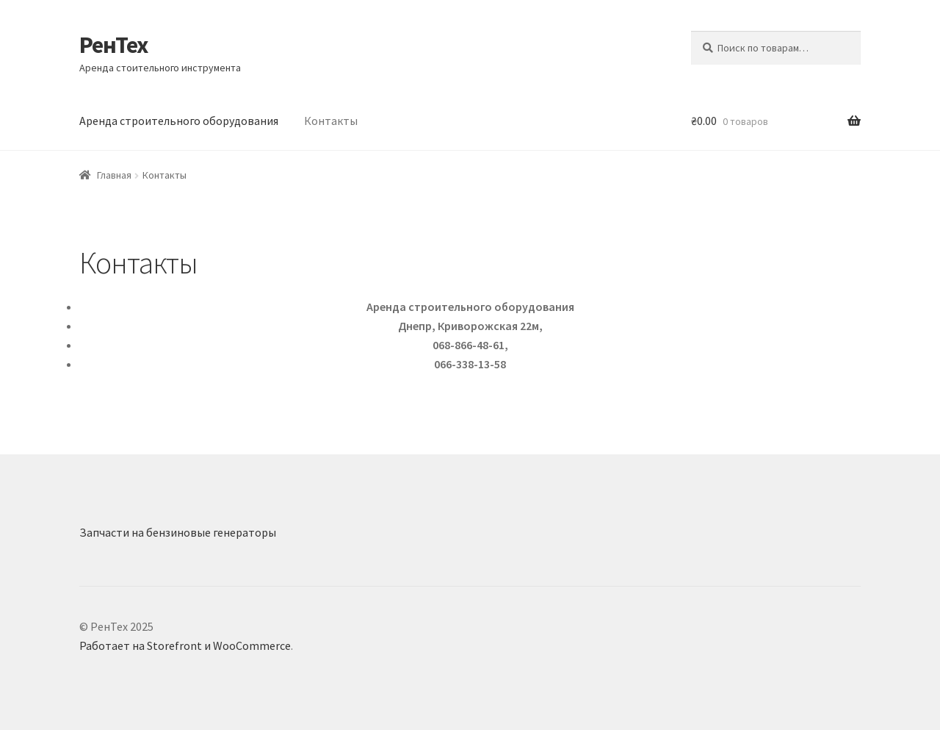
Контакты (331, 120)
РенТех (113, 45)
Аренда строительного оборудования (178, 120)
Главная (114, 175)
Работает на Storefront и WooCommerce (185, 645)
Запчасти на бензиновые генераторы (177, 532)
